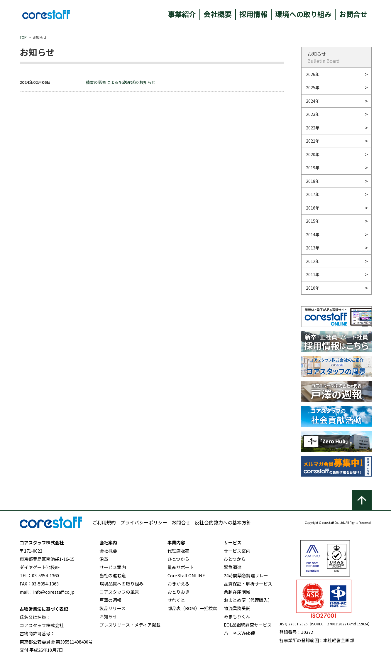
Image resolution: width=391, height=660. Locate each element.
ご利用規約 (104, 522)
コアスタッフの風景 (119, 592)
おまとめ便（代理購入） (248, 600)
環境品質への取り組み (121, 583)
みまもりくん (237, 616)
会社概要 (218, 14)
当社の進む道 (112, 575)
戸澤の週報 (110, 600)
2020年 (312, 154)
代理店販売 (178, 551)
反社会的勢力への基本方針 (223, 522)
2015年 (312, 221)
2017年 (312, 194)
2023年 (312, 114)
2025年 (312, 87)
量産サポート (180, 567)
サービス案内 (112, 567)
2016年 (312, 208)
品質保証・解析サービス (248, 583)
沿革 (103, 559)
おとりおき (178, 592)
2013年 (312, 248)
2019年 (312, 168)
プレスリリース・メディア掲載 (129, 625)
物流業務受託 (237, 608)
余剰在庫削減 (237, 592)
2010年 (312, 288)
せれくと (176, 600)
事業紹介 (182, 14)
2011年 (312, 274)
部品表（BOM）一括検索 (192, 608)
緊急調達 (232, 567)
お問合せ (353, 14)
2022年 (312, 128)
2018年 (312, 181)
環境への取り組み (303, 14)
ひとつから (178, 559)
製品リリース (112, 608)
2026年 (312, 74)
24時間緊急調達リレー (246, 575)
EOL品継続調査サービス (248, 625)
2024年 (312, 101)
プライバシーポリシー (143, 522)
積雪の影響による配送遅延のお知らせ (120, 82)
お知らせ (108, 616)
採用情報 (253, 14)
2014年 (312, 234)
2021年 (312, 141)
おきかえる (178, 583)
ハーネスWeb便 (239, 633)
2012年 (312, 261)
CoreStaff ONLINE (186, 575)
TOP (23, 37)
